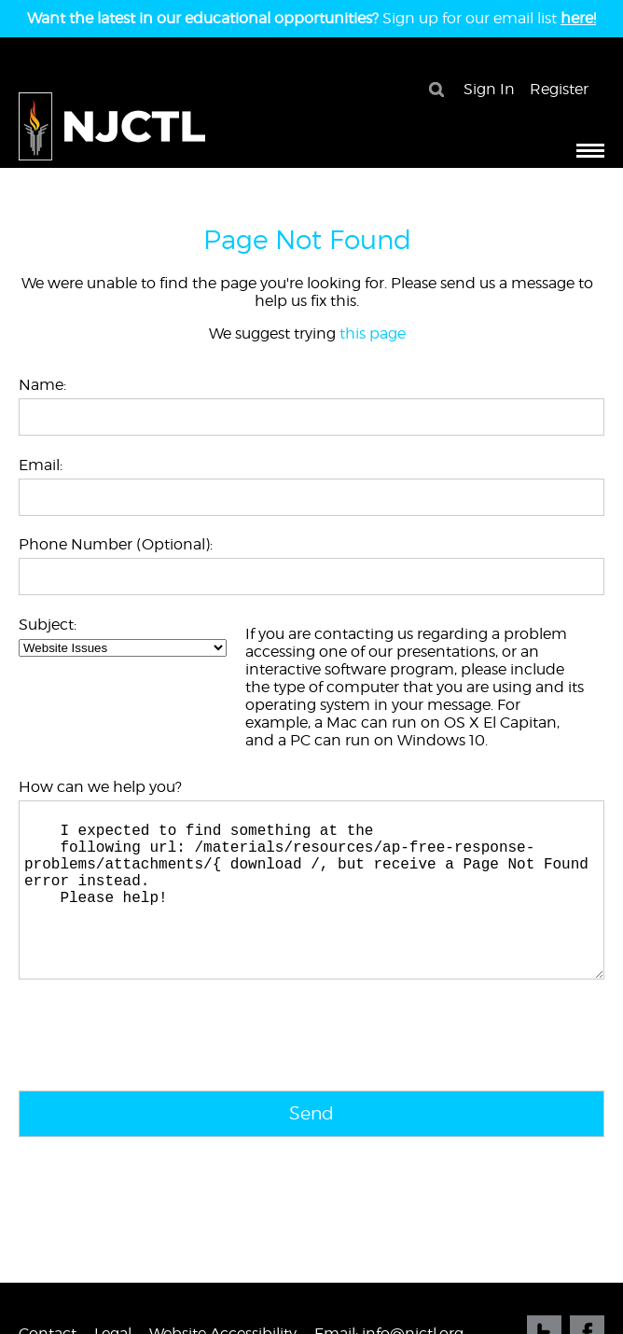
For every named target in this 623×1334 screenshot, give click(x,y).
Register (559, 89)
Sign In (489, 89)
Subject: (47, 624)
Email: (40, 465)
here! (578, 18)
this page (372, 333)
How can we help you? (100, 787)
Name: (42, 385)
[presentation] (160, 1077)
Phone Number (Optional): (116, 544)
